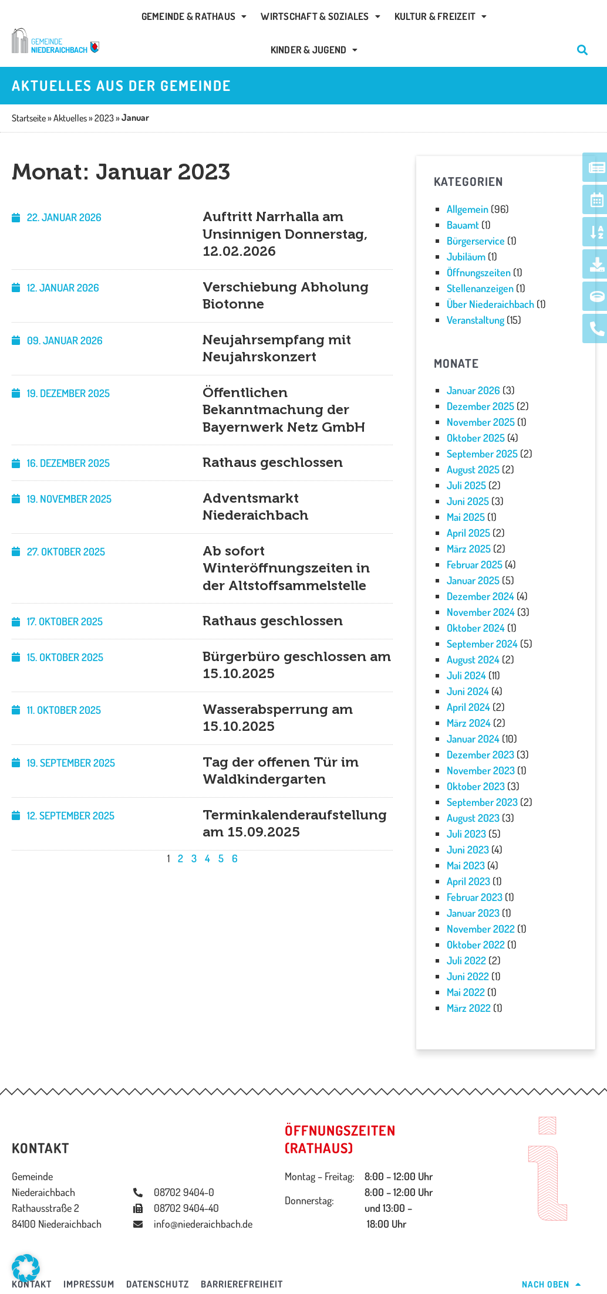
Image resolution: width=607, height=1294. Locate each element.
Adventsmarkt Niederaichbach (256, 507)
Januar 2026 (473, 390)
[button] (26, 1268)
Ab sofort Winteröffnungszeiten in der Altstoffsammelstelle (286, 568)
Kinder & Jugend (314, 49)
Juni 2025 (468, 500)
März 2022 (469, 1007)
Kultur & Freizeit (440, 16)
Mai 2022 (466, 991)
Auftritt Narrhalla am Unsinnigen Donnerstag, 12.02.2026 (285, 233)
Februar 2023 (475, 896)
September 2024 (482, 643)
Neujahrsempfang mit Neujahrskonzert (277, 348)
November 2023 (481, 770)
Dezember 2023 (480, 754)
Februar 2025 (475, 564)
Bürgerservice (476, 240)
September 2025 (482, 453)
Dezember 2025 (480, 405)
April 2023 (468, 881)
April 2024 (468, 706)
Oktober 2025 (476, 437)
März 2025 (469, 548)
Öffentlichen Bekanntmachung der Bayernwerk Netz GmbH (284, 409)
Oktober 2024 (476, 627)
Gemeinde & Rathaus (194, 16)
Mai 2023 (466, 865)
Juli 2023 (466, 833)
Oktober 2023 (476, 786)
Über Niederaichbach (490, 303)
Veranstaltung (475, 319)
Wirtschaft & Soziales (320, 16)
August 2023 (473, 817)
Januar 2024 (473, 738)
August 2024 (473, 659)
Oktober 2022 (476, 944)
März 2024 (469, 722)
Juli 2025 (466, 485)
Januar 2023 (473, 912)
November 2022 (481, 928)
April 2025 (468, 532)
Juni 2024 (468, 691)
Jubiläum (466, 256)
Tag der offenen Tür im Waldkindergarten (281, 771)
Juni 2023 (468, 849)
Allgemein (467, 208)
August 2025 (473, 469)
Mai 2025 (466, 516)
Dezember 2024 (480, 596)
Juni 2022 (468, 976)
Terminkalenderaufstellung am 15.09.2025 (295, 824)
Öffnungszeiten (479, 272)
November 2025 (481, 421)
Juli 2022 (466, 960)
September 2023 (482, 801)
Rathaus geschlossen (273, 462)
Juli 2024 (466, 675)
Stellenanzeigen (480, 288)
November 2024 (481, 611)
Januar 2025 (473, 580)
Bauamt (463, 224)
